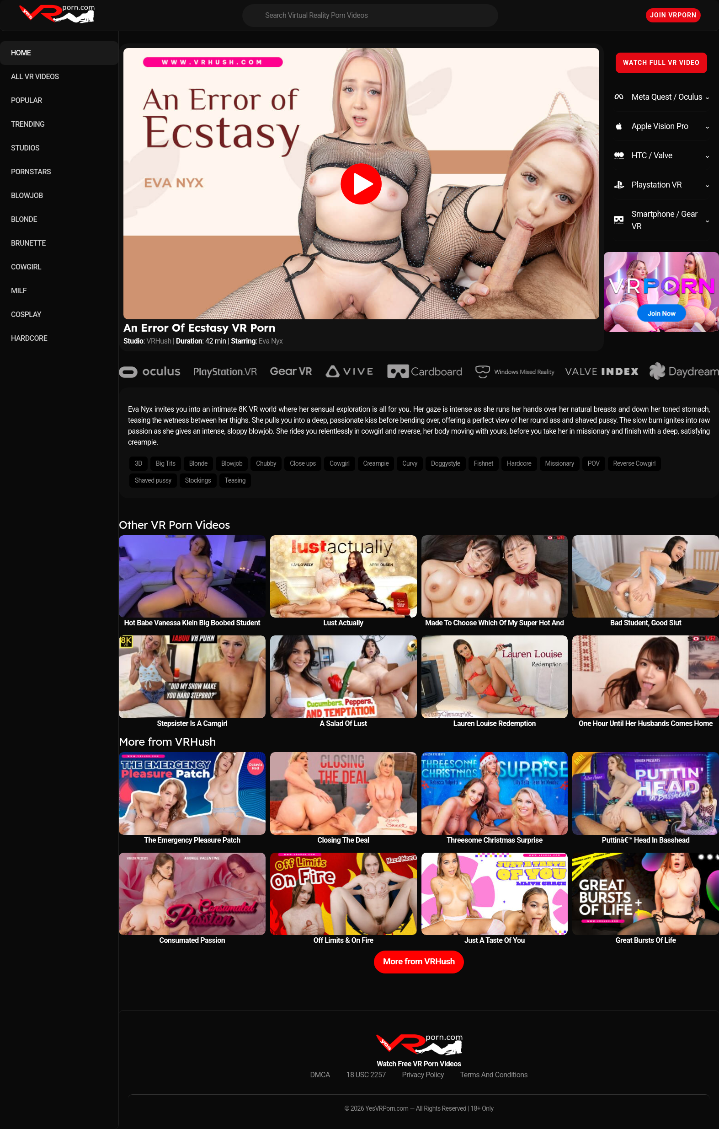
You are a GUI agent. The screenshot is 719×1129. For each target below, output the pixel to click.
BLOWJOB (27, 195)
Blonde (198, 463)
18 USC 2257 (366, 1074)
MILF (19, 290)
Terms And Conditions (494, 1074)
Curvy (409, 463)
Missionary (559, 463)
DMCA (320, 1074)
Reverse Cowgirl (634, 463)
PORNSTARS (31, 171)
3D (138, 463)
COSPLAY (26, 314)
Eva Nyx (271, 341)
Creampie (376, 463)
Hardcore (519, 463)
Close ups (303, 463)
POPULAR (26, 100)
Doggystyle (445, 463)
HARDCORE (29, 338)
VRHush (158, 341)
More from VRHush (419, 961)
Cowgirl (340, 463)
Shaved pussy (153, 480)
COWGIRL (26, 267)
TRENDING (27, 124)
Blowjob (231, 463)
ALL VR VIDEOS (35, 76)
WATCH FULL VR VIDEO (661, 62)
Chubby (266, 463)
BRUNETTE (28, 243)
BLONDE (24, 219)
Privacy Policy (423, 1074)
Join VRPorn (673, 15)
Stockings (198, 480)
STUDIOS (25, 148)
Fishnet (483, 463)
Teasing (235, 480)
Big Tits (166, 463)
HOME (21, 52)
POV (594, 463)
